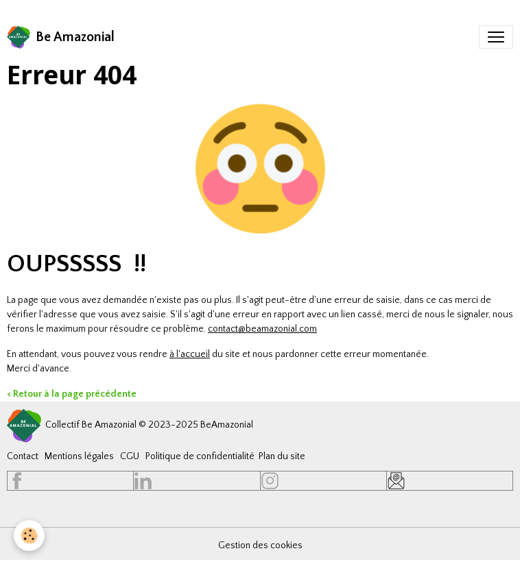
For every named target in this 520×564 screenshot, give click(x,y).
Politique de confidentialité (200, 456)
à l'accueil (189, 354)
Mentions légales (79, 456)
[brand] (61, 37)
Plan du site (282, 456)
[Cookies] (29, 535)
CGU (129, 456)
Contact (22, 456)
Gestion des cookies (260, 545)
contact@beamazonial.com (262, 328)
